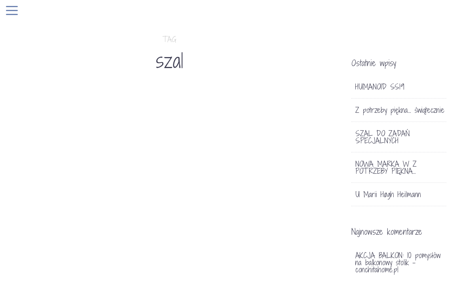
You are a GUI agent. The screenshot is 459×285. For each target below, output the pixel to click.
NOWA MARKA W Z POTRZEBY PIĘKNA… (386, 167)
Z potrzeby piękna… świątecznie (399, 110)
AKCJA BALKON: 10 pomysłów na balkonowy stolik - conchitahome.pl (397, 262)
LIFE (35, 242)
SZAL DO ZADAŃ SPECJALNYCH (96, 257)
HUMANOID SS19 (379, 87)
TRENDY (77, 242)
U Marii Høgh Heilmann (388, 194)
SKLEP (54, 242)
